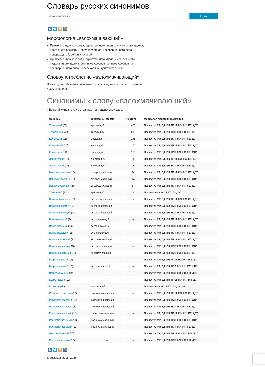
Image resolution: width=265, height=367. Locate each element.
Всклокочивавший (59, 199)
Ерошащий (55, 138)
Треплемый (55, 192)
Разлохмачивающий (60, 306)
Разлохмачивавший (60, 293)
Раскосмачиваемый (60, 320)
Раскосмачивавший (60, 313)
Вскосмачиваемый (59, 246)
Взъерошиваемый (59, 179)
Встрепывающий (58, 273)
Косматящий (56, 286)
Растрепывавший (59, 333)
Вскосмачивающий (60, 252)
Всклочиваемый (58, 226)
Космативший (57, 279)
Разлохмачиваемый (60, 299)
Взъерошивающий (59, 185)
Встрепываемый (58, 266)
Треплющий (56, 132)
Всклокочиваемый (59, 205)
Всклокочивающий (59, 212)
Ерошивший (56, 145)
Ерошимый (55, 152)
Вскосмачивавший (59, 239)
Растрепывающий (59, 340)
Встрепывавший (58, 259)
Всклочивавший (58, 219)
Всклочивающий (58, 232)
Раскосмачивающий (60, 326)
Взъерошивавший (59, 172)
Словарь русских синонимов (98, 6)
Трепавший (55, 125)
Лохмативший (57, 158)
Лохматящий (56, 165)
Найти (203, 16)
